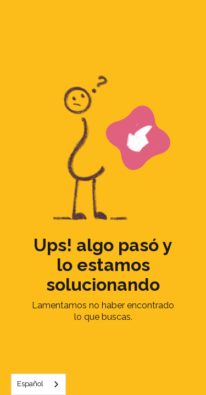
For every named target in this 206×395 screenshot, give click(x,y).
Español (30, 384)
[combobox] (38, 384)
